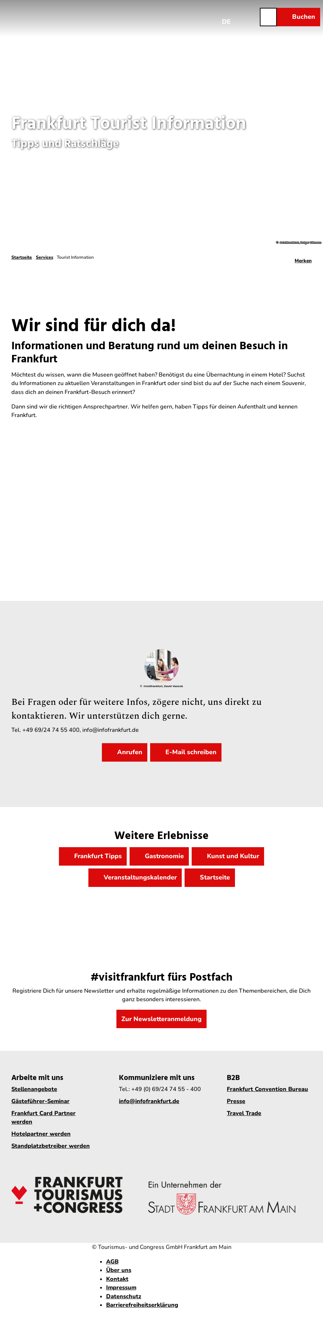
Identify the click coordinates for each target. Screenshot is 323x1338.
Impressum (121, 1288)
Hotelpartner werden (41, 1134)
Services (44, 257)
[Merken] (303, 258)
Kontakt (117, 1279)
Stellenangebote (34, 1089)
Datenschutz (123, 1296)
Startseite (21, 257)
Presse (236, 1101)
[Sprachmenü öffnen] (226, 16)
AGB (112, 1262)
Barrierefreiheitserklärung (142, 1305)
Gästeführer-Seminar (40, 1101)
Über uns (118, 1270)
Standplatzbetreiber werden (50, 1146)
